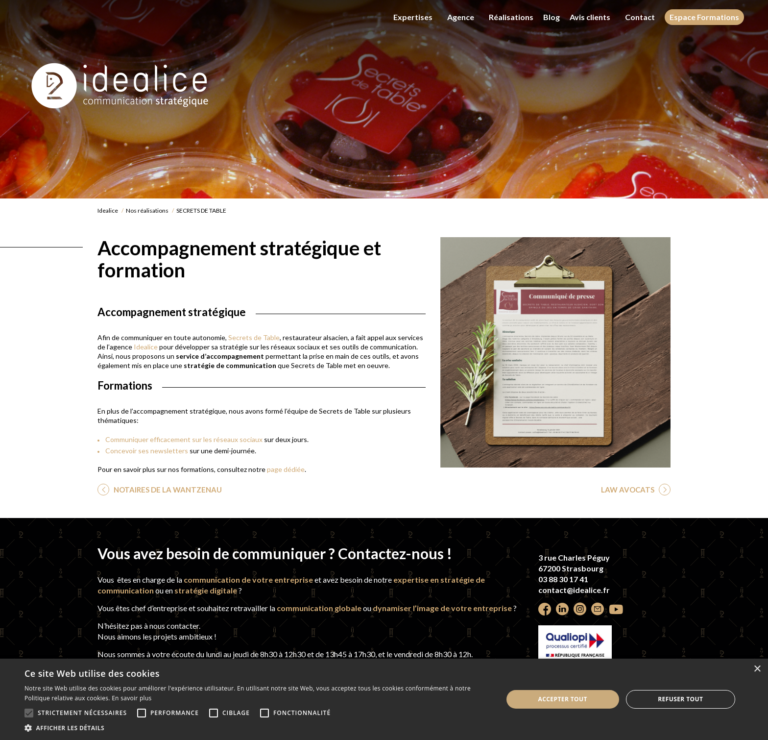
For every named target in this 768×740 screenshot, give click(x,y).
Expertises (412, 17)
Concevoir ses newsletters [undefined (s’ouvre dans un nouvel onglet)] (146, 450)
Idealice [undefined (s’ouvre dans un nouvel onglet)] (146, 347)
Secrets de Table (254, 337)
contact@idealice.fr (574, 589)
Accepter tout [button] (562, 699)
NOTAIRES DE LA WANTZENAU (167, 489)
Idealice (107, 210)
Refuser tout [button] (680, 699)
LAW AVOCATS (628, 489)
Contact (640, 17)
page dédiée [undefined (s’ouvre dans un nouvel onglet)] (286, 469)
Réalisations (511, 17)
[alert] (384, 699)
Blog (551, 17)
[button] (256, 728)
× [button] (757, 669)
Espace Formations (704, 17)
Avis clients (590, 17)
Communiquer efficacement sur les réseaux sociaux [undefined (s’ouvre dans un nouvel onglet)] (184, 439)
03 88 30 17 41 (563, 579)
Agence (460, 17)
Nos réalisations (147, 210)
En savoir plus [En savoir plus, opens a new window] (131, 698)
